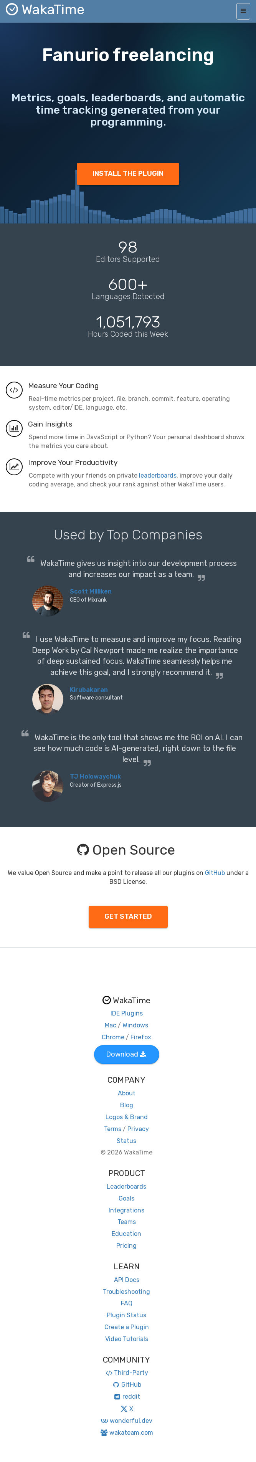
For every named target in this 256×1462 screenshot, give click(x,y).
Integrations (126, 1210)
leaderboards (158, 475)
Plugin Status (126, 1315)
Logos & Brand (127, 1117)
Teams (126, 1222)
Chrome (113, 1037)
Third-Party (127, 1372)
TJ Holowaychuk (95, 776)
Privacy (138, 1129)
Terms (112, 1129)
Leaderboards (126, 1186)
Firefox (140, 1037)
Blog (126, 1105)
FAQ (126, 1303)
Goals (126, 1198)
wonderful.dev (126, 1420)
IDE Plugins (127, 1013)
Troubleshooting (126, 1291)
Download (126, 1054)
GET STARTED (128, 916)
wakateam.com (126, 1432)
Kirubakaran (89, 689)
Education (126, 1233)
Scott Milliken (91, 591)
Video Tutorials (126, 1339)
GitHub (215, 873)
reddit (126, 1396)
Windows (135, 1025)
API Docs (126, 1279)
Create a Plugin (126, 1327)
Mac (110, 1025)
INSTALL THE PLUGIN (128, 173)
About (126, 1093)
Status (126, 1140)
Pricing (126, 1245)
